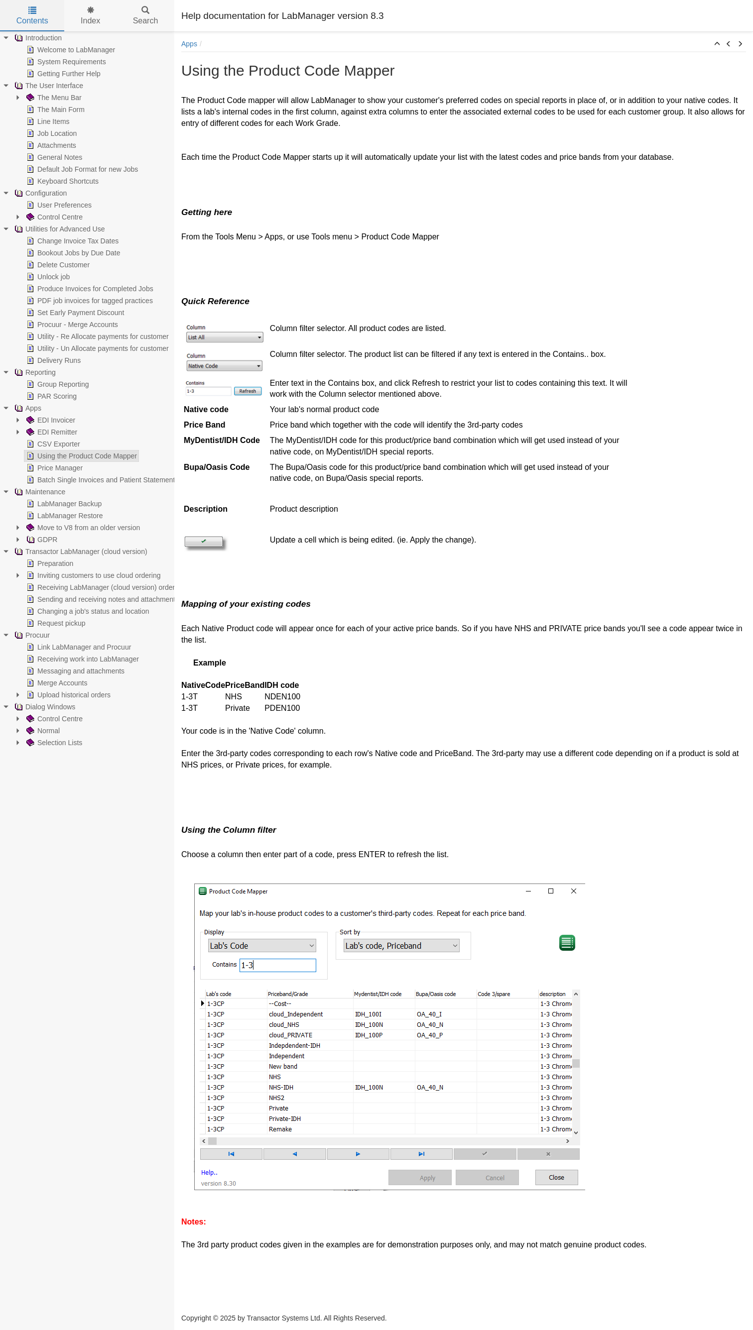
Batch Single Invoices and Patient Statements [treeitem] (101, 480)
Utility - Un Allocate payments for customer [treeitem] (96, 348)
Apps (189, 44)
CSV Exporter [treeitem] (52, 444)
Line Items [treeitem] (47, 121)
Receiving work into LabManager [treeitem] (81, 659)
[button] (717, 44)
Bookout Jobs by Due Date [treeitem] (72, 253)
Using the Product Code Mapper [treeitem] (80, 456)
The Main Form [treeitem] (54, 109)
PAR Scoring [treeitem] (50, 396)
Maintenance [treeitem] (38, 492)
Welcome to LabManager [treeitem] (69, 50)
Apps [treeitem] (26, 408)
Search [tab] (145, 15)
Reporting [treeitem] (34, 372)
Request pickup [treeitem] (55, 623)
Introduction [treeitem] (37, 38)
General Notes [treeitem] (53, 157)
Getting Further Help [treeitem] (62, 74)
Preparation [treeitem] (48, 563)
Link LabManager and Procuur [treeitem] (77, 647)
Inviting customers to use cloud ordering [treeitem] (92, 575)
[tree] (87, 390)
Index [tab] (90, 15)
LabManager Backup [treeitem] (63, 504)
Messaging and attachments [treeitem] (74, 671)
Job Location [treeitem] (50, 133)
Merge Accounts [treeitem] (55, 683)
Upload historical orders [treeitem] (67, 695)
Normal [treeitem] (42, 731)
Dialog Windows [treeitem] (43, 707)
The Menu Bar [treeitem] (53, 98)
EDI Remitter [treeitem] (50, 432)
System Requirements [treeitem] (65, 62)
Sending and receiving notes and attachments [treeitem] (101, 599)
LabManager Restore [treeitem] (63, 516)
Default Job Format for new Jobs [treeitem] (81, 169)
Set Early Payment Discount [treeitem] (74, 313)
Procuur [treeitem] (31, 635)
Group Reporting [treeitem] (56, 384)
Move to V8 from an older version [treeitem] (82, 528)
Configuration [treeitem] (39, 193)
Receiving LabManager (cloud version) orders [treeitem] (101, 587)
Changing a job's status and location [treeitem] (86, 611)
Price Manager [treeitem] (53, 468)
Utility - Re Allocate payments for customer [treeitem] (96, 336)
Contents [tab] (32, 15)
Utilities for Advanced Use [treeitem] (58, 229)
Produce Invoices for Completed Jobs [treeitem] (88, 289)
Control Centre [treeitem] (53, 217)
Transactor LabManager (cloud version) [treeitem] (79, 551)
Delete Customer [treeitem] (57, 265)
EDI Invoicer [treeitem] (49, 420)
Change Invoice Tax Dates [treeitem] (71, 241)
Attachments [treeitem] (50, 145)
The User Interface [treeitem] (47, 86)
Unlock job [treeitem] (47, 277)
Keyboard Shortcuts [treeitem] (61, 181)
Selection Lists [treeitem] (53, 743)
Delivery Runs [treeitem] (52, 360)
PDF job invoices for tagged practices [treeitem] (88, 301)
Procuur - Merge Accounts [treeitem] (71, 325)
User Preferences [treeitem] (58, 205)
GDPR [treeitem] (40, 540)
